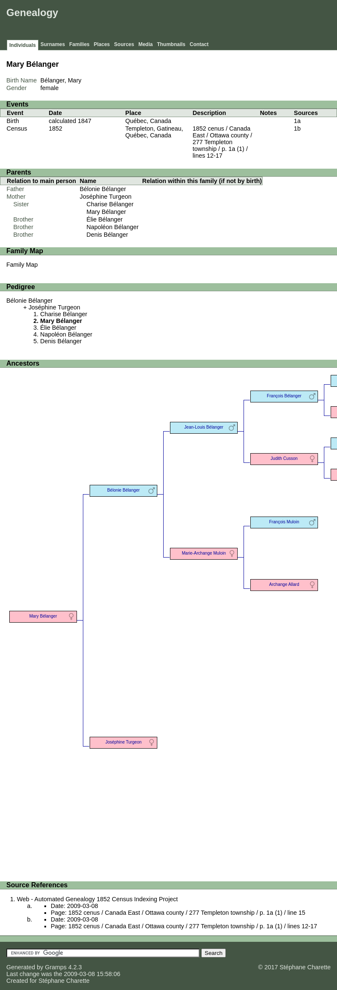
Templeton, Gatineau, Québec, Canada (154, 132)
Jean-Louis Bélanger (203, 427)
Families (79, 44)
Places (102, 44)
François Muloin (284, 522)
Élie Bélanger (105, 219)
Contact (199, 44)
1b (297, 128)
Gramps (55, 967)
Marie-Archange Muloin (204, 553)
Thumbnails (171, 44)
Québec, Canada (148, 121)
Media (145, 44)
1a (297, 121)
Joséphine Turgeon (106, 196)
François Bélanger (284, 396)
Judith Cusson (284, 458)
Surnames (53, 44)
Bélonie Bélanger (103, 189)
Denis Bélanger (107, 234)
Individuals (22, 45)
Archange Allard (284, 584)
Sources (124, 44)
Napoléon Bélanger (113, 227)
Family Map (22, 264)
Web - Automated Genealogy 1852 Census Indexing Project (97, 899)
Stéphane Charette (64, 980)
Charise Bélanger (110, 204)
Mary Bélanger (106, 211)
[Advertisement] (181, 21)
